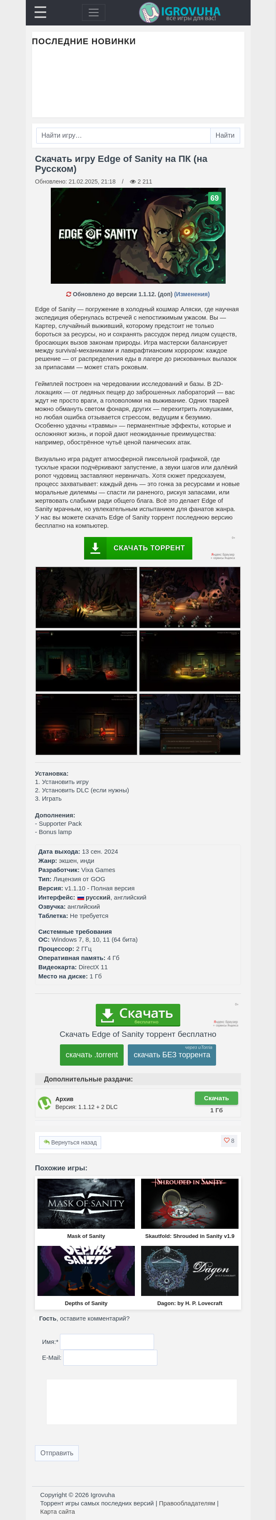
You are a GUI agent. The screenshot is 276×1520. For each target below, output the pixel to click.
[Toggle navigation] (93, 12)
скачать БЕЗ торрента (172, 1055)
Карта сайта (57, 1511)
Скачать (216, 1098)
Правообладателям (187, 1503)
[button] (229, 1141)
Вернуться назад (70, 1142)
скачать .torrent (92, 1055)
